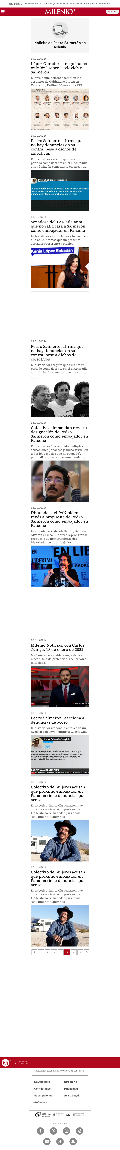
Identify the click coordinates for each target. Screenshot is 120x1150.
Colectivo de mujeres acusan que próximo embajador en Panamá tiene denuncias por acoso (58, 793)
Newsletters (42, 1081)
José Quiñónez (54, 3)
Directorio (70, 1081)
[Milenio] (60, 12)
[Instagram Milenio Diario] (66, 1131)
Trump (88, 3)
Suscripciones (43, 1095)
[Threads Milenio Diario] (79, 1131)
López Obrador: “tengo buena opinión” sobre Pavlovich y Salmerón (59, 68)
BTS (43, 3)
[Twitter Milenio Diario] (53, 1131)
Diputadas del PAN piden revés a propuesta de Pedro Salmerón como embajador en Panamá (59, 519)
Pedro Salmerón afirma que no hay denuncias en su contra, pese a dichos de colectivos (57, 147)
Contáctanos (42, 1088)
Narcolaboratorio (101, 3)
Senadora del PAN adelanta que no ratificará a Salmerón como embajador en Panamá (58, 226)
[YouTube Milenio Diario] (47, 1141)
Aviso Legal (71, 1095)
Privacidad (71, 1088)
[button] (3, 12)
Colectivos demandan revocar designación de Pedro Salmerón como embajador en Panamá (59, 434)
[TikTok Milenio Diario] (60, 1141)
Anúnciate (40, 1102)
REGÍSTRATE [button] (113, 11)
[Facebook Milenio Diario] (40, 1131)
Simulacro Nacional (73, 3)
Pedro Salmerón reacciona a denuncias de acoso (57, 720)
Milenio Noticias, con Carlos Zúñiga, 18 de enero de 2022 (57, 647)
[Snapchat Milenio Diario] (73, 1141)
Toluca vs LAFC (31, 3)
